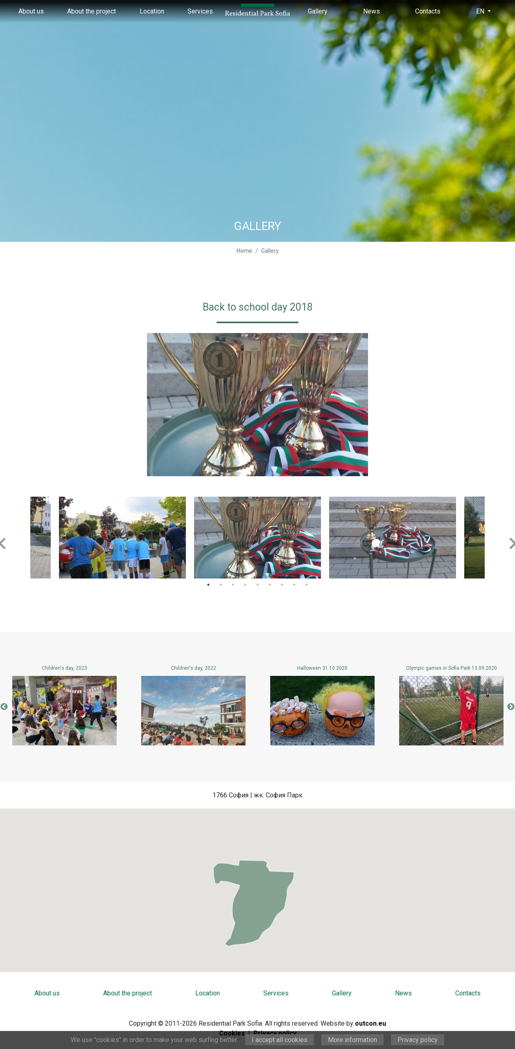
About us (31, 11)
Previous (4, 707)
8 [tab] (294, 585)
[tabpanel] (257, 538)
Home (244, 251)
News (371, 11)
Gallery (318, 11)
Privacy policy (418, 1040)
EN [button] (481, 11)
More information (352, 1040)
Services (200, 11)
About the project (91, 11)
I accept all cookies (279, 1040)
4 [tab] (245, 585)
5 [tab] (257, 585)
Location (152, 11)
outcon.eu (370, 1023)
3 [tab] (233, 585)
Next (511, 707)
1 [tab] (208, 585)
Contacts (427, 11)
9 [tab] (307, 585)
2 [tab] (221, 585)
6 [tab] (270, 585)
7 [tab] (282, 585)
